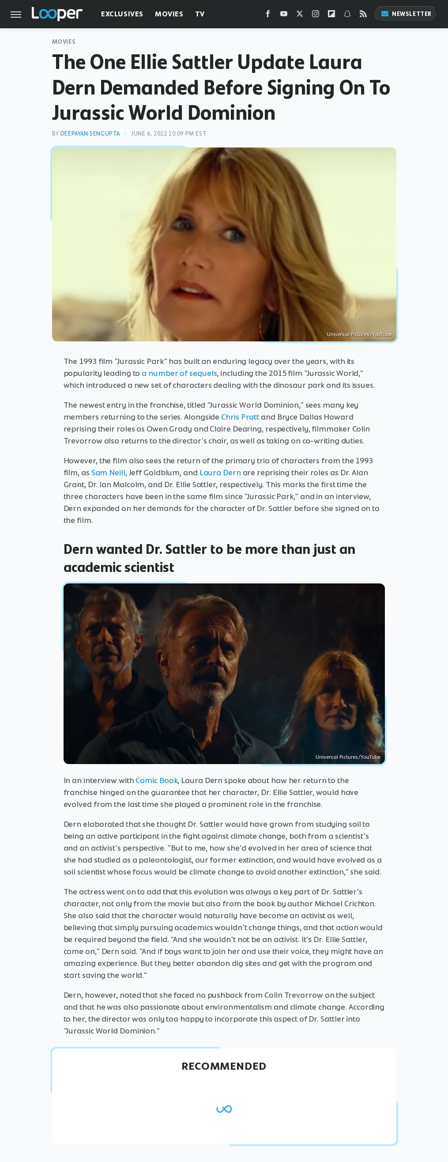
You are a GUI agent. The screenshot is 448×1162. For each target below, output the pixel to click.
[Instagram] (315, 16)
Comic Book (156, 780)
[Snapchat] (347, 16)
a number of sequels (179, 373)
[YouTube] (283, 16)
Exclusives (122, 14)
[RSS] (363, 16)
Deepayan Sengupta (90, 133)
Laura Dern (220, 472)
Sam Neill (108, 472)
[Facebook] (268, 16)
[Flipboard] (331, 16)
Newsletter (406, 14)
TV (200, 14)
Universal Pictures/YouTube (359, 334)
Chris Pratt (240, 417)
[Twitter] (299, 16)
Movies (169, 14)
